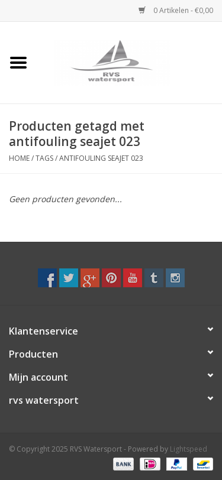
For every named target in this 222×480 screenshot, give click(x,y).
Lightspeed (188, 449)
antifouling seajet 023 (101, 158)
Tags (44, 158)
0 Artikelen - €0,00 (176, 10)
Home (19, 158)
